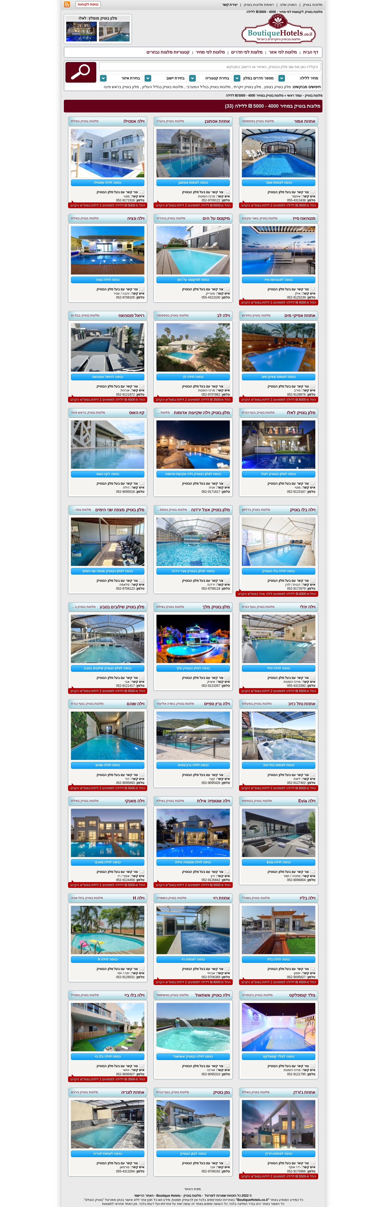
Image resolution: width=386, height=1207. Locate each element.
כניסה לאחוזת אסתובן (193, 182)
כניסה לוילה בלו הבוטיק (278, 571)
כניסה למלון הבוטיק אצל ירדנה (193, 571)
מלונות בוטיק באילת (84, 121)
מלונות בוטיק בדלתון (256, 510)
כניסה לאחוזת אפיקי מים (279, 377)
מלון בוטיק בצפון (277, 87)
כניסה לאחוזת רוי (193, 959)
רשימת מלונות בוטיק (259, 5)
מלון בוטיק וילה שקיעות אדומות (202, 412)
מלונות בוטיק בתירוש (256, 315)
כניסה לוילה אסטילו (107, 182)
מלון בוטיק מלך (216, 607)
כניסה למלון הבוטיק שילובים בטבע (107, 668)
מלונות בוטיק (312, 5)
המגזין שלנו (288, 5)
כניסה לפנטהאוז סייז (279, 280)
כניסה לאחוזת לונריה (107, 1154)
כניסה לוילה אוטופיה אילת (193, 862)
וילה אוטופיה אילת (213, 801)
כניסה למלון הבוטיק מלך (193, 668)
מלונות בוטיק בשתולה (81, 607)
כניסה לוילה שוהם (108, 765)
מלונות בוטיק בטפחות (257, 801)
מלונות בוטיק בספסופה (258, 121)
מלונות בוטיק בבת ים (85, 315)
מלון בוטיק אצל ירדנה (210, 510)
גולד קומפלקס (302, 995)
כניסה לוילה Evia (278, 862)
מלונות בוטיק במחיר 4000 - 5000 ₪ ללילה (255, 95)
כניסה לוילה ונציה (108, 280)
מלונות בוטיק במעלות (256, 704)
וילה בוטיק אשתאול (212, 995)
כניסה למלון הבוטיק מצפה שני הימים (108, 571)
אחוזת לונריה (132, 1092)
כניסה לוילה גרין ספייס (193, 765)
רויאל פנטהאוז (131, 315)
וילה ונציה (135, 218)
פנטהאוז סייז (304, 218)
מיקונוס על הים (216, 218)
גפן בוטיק (221, 1092)
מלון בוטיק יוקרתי (247, 87)
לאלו (82, 18)
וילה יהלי (307, 607)
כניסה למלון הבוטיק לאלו (278, 474)
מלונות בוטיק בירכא (84, 1092)
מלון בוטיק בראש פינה (121, 87)
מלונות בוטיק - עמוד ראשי (304, 95)
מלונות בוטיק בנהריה (170, 218)
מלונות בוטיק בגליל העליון (163, 87)
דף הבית (310, 52)
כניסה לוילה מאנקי (108, 862)
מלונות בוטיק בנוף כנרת (258, 412)
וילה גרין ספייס (217, 704)
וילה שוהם (135, 704)
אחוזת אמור (304, 121)
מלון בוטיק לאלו (301, 412)
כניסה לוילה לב (193, 377)
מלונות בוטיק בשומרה (171, 898)
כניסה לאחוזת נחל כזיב (278, 765)
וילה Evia (306, 801)
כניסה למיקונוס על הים (193, 280)
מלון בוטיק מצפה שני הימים (119, 510)
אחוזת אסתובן (217, 121)
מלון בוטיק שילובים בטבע (122, 607)
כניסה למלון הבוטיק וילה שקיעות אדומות (193, 474)
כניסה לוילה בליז (278, 959)
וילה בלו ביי (134, 995)
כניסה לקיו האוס (107, 474)
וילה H (138, 898)
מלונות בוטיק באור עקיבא (259, 218)
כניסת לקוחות (88, 4)
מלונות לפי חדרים (247, 52)
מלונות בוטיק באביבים (76, 510)
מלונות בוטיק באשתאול (172, 995)
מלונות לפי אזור (283, 52)
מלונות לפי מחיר (210, 52)
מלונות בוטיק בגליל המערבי (209, 87)
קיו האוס (136, 412)
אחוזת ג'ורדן (304, 1092)
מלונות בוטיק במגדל (256, 898)
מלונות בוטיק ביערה (170, 121)
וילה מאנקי (134, 801)
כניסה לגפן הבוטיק (193, 1154)
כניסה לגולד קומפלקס (278, 1056)
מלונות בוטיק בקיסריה (257, 995)
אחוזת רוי (221, 898)
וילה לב (223, 315)
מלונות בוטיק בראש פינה (88, 412)
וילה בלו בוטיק (302, 510)
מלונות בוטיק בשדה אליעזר (175, 704)
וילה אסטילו (133, 121)
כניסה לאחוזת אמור (278, 182)
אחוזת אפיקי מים (299, 315)
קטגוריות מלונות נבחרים (167, 52)
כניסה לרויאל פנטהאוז (107, 377)
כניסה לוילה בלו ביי (108, 1056)
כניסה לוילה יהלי (278, 668)
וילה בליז (307, 898)
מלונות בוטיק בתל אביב (87, 898)
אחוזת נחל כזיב (301, 704)
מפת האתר (192, 1189)
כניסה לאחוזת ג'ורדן (278, 1154)
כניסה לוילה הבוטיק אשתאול (193, 1056)
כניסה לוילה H (107, 959)
